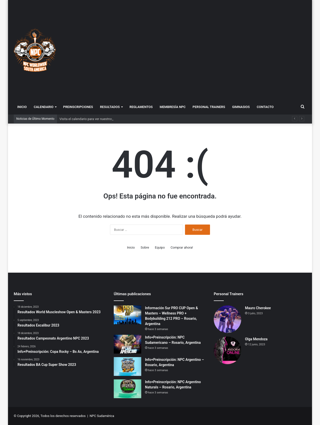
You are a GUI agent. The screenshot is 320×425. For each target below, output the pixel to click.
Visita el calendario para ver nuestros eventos (92, 119)
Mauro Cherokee (258, 308)
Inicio (22, 107)
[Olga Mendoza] (227, 350)
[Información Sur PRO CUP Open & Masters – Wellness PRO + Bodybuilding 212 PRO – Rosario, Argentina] (127, 314)
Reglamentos (141, 107)
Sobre (145, 247)
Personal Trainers (208, 107)
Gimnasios (241, 107)
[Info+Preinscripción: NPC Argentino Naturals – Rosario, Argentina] (127, 388)
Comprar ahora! (181, 247)
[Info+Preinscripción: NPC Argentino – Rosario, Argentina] (127, 366)
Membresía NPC (173, 107)
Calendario (44, 107)
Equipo (160, 247)
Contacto (265, 107)
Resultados (110, 107)
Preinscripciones (78, 107)
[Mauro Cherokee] (227, 319)
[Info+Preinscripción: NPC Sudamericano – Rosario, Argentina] (127, 344)
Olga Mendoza (256, 339)
